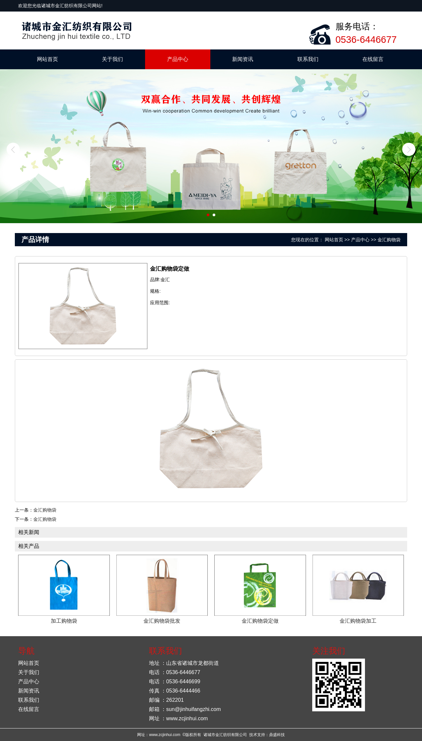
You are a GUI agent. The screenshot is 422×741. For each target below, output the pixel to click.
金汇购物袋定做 (260, 621)
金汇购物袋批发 (161, 621)
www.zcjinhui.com (187, 718)
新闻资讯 (242, 59)
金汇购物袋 (389, 239)
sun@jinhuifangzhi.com (193, 709)
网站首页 (47, 59)
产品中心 (177, 59)
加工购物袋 (64, 621)
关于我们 (112, 59)
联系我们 (307, 59)
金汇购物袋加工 (358, 621)
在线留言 (372, 59)
